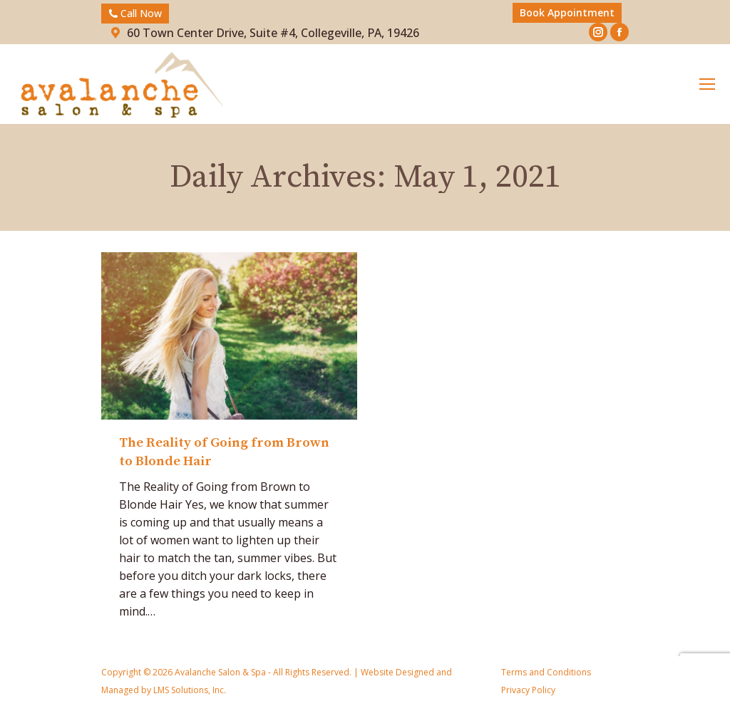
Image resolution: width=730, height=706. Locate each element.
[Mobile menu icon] (707, 84)
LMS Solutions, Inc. (188, 690)
